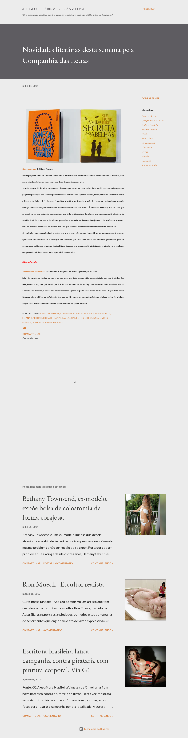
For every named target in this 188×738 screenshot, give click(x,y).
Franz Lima (147, 138)
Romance (146, 160)
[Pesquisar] (149, 9)
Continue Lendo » (102, 563)
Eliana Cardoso (149, 129)
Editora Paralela (150, 125)
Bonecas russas (29, 169)
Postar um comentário (58, 563)
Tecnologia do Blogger (94, 728)
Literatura (147, 147)
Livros (145, 152)
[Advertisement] (73, 445)
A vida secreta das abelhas (33, 271)
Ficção (145, 134)
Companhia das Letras (152, 120)
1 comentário (52, 715)
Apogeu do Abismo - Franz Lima (53, 8)
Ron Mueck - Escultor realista (63, 584)
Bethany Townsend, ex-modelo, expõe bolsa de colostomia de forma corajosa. (65, 508)
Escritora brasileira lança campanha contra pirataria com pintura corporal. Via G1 (65, 660)
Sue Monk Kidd (149, 165)
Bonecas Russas (149, 116)
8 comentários (52, 630)
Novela (145, 156)
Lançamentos (148, 143)
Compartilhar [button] (151, 98)
